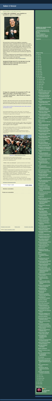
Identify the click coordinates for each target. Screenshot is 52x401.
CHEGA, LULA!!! (41, 120)
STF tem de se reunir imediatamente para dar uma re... (44, 167)
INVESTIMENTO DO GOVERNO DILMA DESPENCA (42, 336)
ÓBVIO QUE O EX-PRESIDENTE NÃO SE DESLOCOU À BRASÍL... (43, 108)
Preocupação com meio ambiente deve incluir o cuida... (43, 278)
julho (40, 86)
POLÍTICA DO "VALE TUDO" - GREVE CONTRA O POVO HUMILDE (44, 282)
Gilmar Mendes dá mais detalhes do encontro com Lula (44, 163)
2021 (38, 61)
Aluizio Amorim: (22, 58)
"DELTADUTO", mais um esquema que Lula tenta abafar (43, 368)
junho (40, 87)
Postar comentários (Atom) (9, 229)
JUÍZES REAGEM (41, 183)
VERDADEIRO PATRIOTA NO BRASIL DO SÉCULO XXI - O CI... (44, 361)
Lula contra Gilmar (42, 140)
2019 (38, 64)
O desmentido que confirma (43, 169)
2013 (38, 74)
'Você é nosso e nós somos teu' (44, 358)
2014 (38, 72)
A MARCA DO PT (41, 247)
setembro (40, 82)
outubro (40, 81)
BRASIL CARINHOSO (42, 348)
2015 (38, 71)
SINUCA (40, 252)
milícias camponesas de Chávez (20, 155)
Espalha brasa (41, 196)
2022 (38, 59)
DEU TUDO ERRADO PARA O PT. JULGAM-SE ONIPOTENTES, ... (44, 354)
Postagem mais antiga (28, 226)
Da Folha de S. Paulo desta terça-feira (9, 182)
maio (40, 89)
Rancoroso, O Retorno (42, 299)
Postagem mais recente (5, 226)
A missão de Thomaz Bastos (44, 234)
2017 (38, 67)
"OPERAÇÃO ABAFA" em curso (44, 90)
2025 (38, 54)
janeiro (40, 379)
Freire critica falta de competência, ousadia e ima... (43, 255)
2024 (38, 56)
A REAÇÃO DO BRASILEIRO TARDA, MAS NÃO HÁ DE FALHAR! (44, 189)
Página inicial (17, 226)
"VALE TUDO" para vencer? (43, 303)
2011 (38, 382)
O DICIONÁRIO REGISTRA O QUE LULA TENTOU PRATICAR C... (44, 202)
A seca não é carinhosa (43, 316)
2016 (38, 69)
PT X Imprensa (41, 357)
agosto (40, 84)
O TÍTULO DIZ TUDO (42, 301)
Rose (45, 388)
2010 (38, 383)
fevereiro (40, 378)
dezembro (41, 77)
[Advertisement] (43, 18)
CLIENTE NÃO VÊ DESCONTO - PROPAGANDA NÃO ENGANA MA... (44, 271)
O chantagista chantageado (43, 139)
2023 (38, 57)
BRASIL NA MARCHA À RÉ (43, 145)
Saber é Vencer (9, 6)
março (40, 376)
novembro (41, 79)
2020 (38, 62)
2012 (38, 76)
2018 (38, 66)
